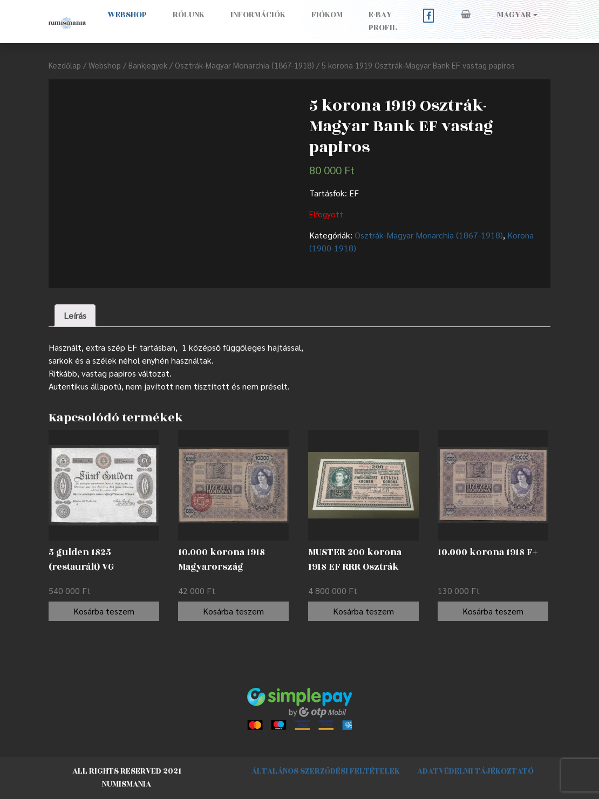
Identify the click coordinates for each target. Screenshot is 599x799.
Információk (257, 15)
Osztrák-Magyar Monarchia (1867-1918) (244, 65)
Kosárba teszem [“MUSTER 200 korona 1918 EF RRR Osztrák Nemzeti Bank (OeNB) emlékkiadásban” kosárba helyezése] (363, 611)
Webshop (127, 15)
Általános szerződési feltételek (325, 771)
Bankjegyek (147, 65)
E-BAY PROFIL (383, 21)
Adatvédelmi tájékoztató (475, 771)
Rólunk (189, 15)
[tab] (75, 315)
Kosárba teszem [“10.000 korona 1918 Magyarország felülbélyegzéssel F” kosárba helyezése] (233, 611)
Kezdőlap (65, 65)
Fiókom (327, 15)
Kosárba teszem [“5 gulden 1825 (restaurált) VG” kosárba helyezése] (103, 611)
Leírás (75, 315)
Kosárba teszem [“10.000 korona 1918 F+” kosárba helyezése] (492, 611)
